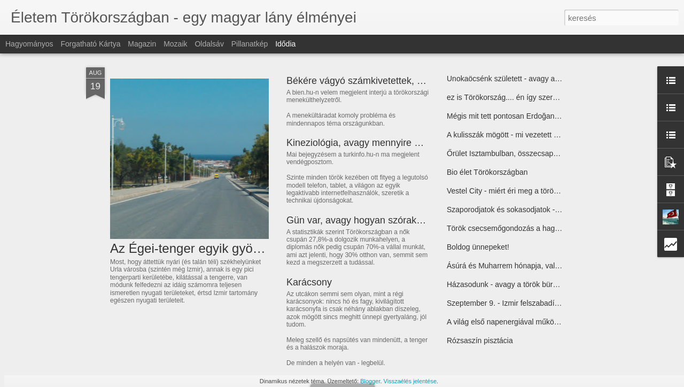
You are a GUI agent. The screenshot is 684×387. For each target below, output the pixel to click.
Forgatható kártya (90, 44)
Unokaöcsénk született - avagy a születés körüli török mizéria (548, 78)
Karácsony (309, 282)
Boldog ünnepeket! (478, 247)
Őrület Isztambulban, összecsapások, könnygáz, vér (533, 153)
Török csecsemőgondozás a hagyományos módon (530, 228)
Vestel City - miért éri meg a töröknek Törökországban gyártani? (552, 191)
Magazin (142, 44)
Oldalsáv (209, 44)
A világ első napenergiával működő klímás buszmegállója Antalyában (561, 322)
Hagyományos (29, 44)
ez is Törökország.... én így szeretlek (508, 97)
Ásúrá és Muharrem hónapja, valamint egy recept (528, 265)
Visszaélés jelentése (410, 381)
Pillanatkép (249, 44)
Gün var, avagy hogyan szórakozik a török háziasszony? (406, 220)
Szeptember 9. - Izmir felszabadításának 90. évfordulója (539, 303)
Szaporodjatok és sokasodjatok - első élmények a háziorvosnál (551, 209)
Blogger (370, 381)
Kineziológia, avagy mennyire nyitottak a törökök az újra (405, 142)
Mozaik (175, 44)
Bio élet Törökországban (487, 172)
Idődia (285, 44)
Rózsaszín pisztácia (480, 340)
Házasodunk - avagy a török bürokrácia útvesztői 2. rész (540, 284)
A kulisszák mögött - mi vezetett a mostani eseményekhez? (545, 134)
